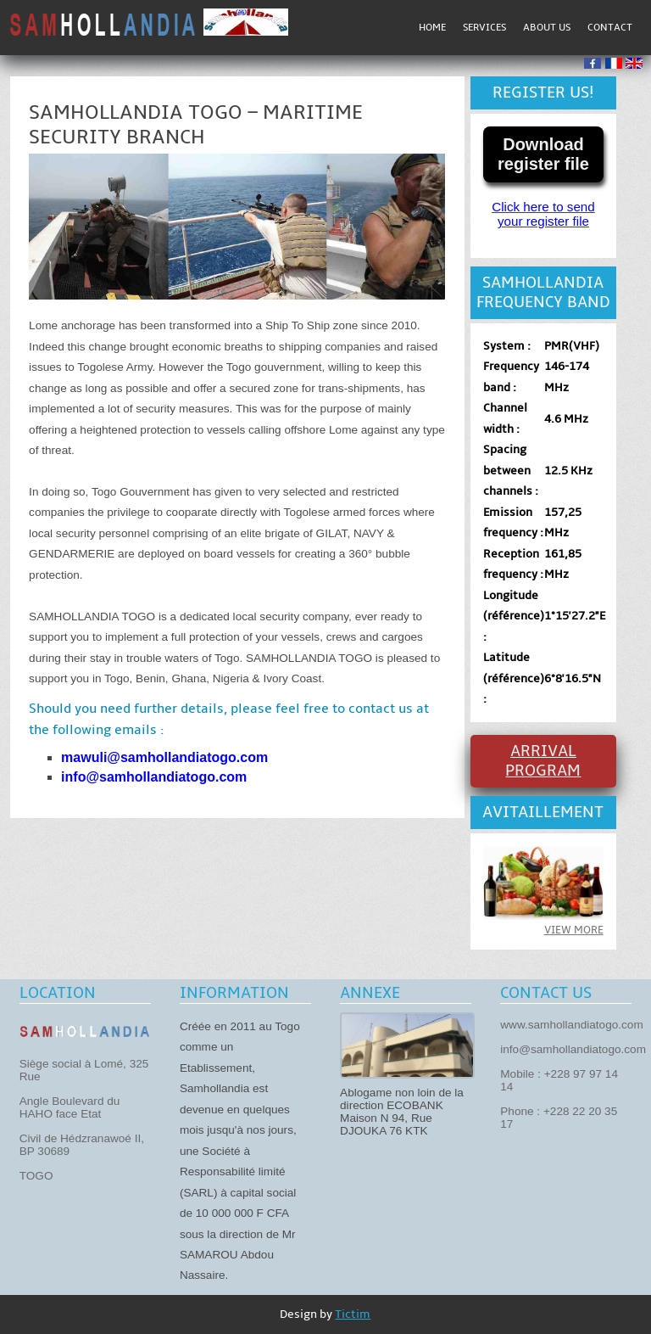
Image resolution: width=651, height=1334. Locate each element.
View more (574, 930)
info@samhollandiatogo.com (154, 777)
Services (484, 27)
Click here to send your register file (543, 213)
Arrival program (543, 761)
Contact (609, 27)
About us (546, 27)
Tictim (352, 1314)
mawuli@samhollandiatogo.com (164, 757)
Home (432, 27)
